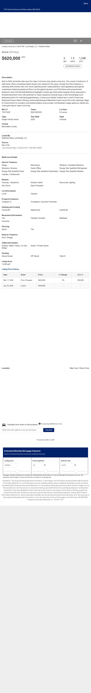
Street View (84, 368)
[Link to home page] (3, 3)
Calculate (48, 430)
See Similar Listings (73, 66)
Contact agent (8, 41)
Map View (74, 368)
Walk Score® (49, 440)
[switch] (75, 41)
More (86, 3)
